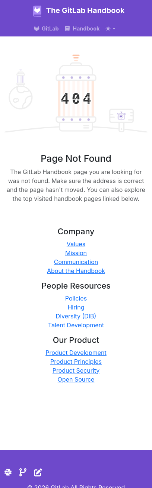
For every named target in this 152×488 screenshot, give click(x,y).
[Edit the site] (38, 472)
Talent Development (76, 325)
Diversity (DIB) (76, 316)
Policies (76, 298)
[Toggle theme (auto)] (110, 29)
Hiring (75, 307)
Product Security (76, 370)
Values (76, 244)
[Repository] (22, 472)
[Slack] (8, 472)
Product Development (76, 352)
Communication (76, 262)
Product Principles (76, 361)
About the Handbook (76, 270)
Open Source (76, 379)
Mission (76, 253)
